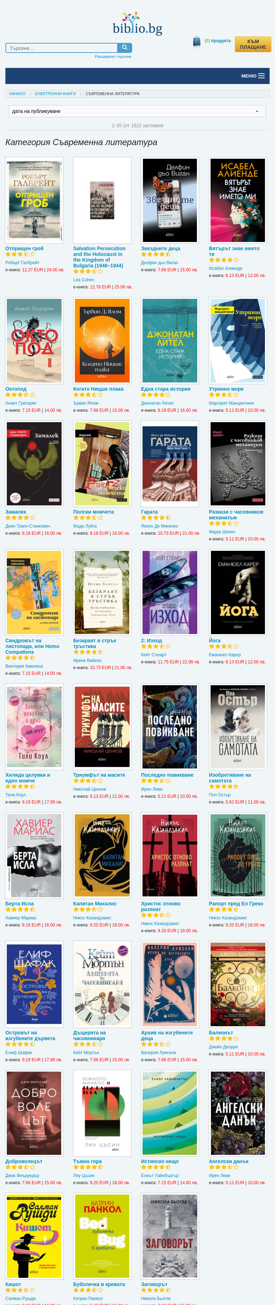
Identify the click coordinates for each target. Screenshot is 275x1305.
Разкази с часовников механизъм (236, 514)
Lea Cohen (84, 279)
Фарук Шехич (222, 531)
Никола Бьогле (156, 1298)
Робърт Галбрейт (22, 262)
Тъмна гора (87, 1161)
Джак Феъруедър (22, 1175)
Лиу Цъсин (84, 1175)
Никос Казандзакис (92, 917)
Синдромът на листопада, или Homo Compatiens (32, 646)
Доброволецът (23, 1161)
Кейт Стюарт (154, 654)
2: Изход (151, 640)
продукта (218, 40)
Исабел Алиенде (225, 268)
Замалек (15, 512)
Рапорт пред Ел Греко (236, 903)
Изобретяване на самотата (230, 778)
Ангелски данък (229, 1161)
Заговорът (154, 1284)
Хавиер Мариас (21, 917)
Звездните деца (160, 248)
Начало (17, 94)
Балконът (221, 1032)
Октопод (15, 389)
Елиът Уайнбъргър (160, 1175)
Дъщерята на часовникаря (89, 1035)
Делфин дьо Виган (159, 262)
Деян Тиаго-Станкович (27, 526)
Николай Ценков (89, 789)
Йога (215, 640)
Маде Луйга (85, 526)
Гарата (149, 512)
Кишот (13, 1284)
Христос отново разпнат (160, 906)
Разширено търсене (113, 56)
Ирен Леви (152, 789)
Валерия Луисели (158, 1052)
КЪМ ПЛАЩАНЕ (253, 44)
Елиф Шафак (18, 1052)
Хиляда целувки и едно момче (27, 778)
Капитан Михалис (95, 903)
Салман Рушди (20, 1298)
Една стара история (165, 389)
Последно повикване (167, 775)
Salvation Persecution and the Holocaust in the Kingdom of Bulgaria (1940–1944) (99, 257)
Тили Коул (15, 794)
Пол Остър (220, 794)
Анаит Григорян (21, 403)
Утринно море (226, 389)
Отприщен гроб (24, 248)
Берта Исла (19, 903)
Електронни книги (55, 94)
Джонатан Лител (157, 403)
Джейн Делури (223, 1046)
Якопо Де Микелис (159, 526)
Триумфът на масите (99, 775)
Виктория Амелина (24, 666)
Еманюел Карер (225, 654)
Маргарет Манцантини (231, 403)
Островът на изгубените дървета (30, 1035)
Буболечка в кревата (99, 1284)
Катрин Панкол (88, 1298)
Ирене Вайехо (87, 660)
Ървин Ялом (85, 403)
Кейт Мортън (86, 1052)
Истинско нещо (160, 1161)
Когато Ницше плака (98, 389)
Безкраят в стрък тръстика (94, 643)
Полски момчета (93, 512)
